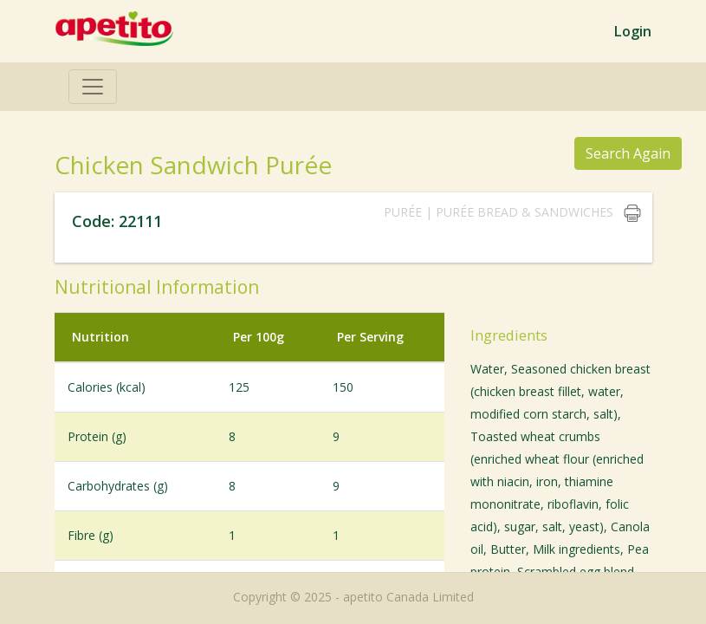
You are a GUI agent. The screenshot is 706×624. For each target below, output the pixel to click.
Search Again (627, 153)
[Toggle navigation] (92, 86)
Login (632, 31)
